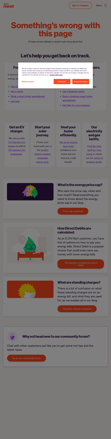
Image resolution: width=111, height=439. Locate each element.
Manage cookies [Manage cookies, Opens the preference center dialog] (28, 81)
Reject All (62, 81)
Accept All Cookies (81, 81)
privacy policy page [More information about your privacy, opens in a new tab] (56, 75)
